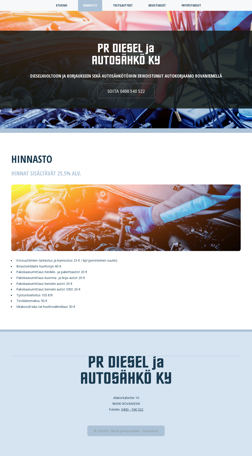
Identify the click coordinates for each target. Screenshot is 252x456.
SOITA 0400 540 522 (126, 91)
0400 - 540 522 (132, 409)
